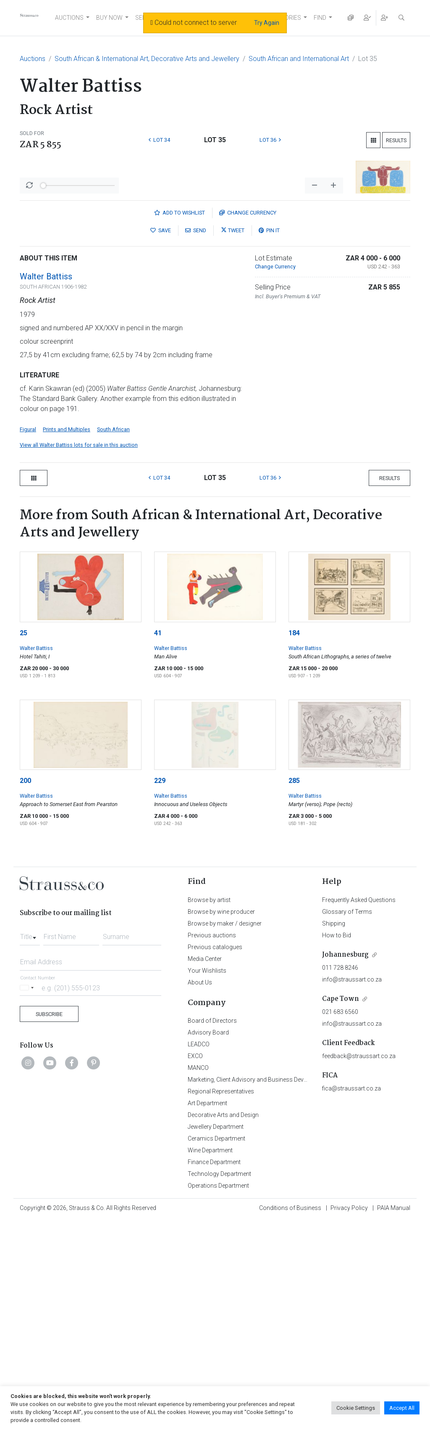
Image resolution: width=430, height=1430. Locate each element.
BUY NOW (109, 17)
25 (23, 842)
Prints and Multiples (66, 639)
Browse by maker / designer (225, 1133)
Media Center (205, 1168)
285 (294, 990)
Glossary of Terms (347, 1121)
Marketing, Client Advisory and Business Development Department (274, 1289)
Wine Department (210, 1359)
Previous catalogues (215, 1156)
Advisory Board (208, 1242)
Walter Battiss (46, 486)
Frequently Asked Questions (359, 1109)
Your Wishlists (207, 1180)
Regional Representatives (221, 1300)
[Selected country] (28, 1197)
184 (294, 842)
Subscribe (49, 1223)
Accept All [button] (401, 1408)
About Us (200, 1192)
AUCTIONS (69, 17)
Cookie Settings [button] (355, 1408)
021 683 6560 (340, 1221)
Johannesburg (345, 1164)
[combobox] (30, 1144)
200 (25, 990)
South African (113, 639)
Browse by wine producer (221, 1121)
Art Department (207, 1312)
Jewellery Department (216, 1336)
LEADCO (199, 1253)
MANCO (198, 1277)
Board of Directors (212, 1230)
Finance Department (214, 1371)
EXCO (195, 1265)
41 (158, 842)
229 (159, 990)
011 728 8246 (340, 1177)
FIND (320, 17)
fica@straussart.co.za (351, 1298)
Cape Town (340, 1208)
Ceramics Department (216, 1348)
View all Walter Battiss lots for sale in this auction (79, 654)
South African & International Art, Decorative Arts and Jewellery (147, 59)
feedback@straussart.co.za (359, 1265)
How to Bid (336, 1144)
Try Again (266, 22)
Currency (247, 422)
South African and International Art (299, 59)
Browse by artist (209, 1109)
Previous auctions (212, 1144)
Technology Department (219, 1383)
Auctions (32, 59)
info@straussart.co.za (352, 1189)
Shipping (333, 1133)
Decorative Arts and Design (223, 1324)
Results (396, 140)
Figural (28, 639)
